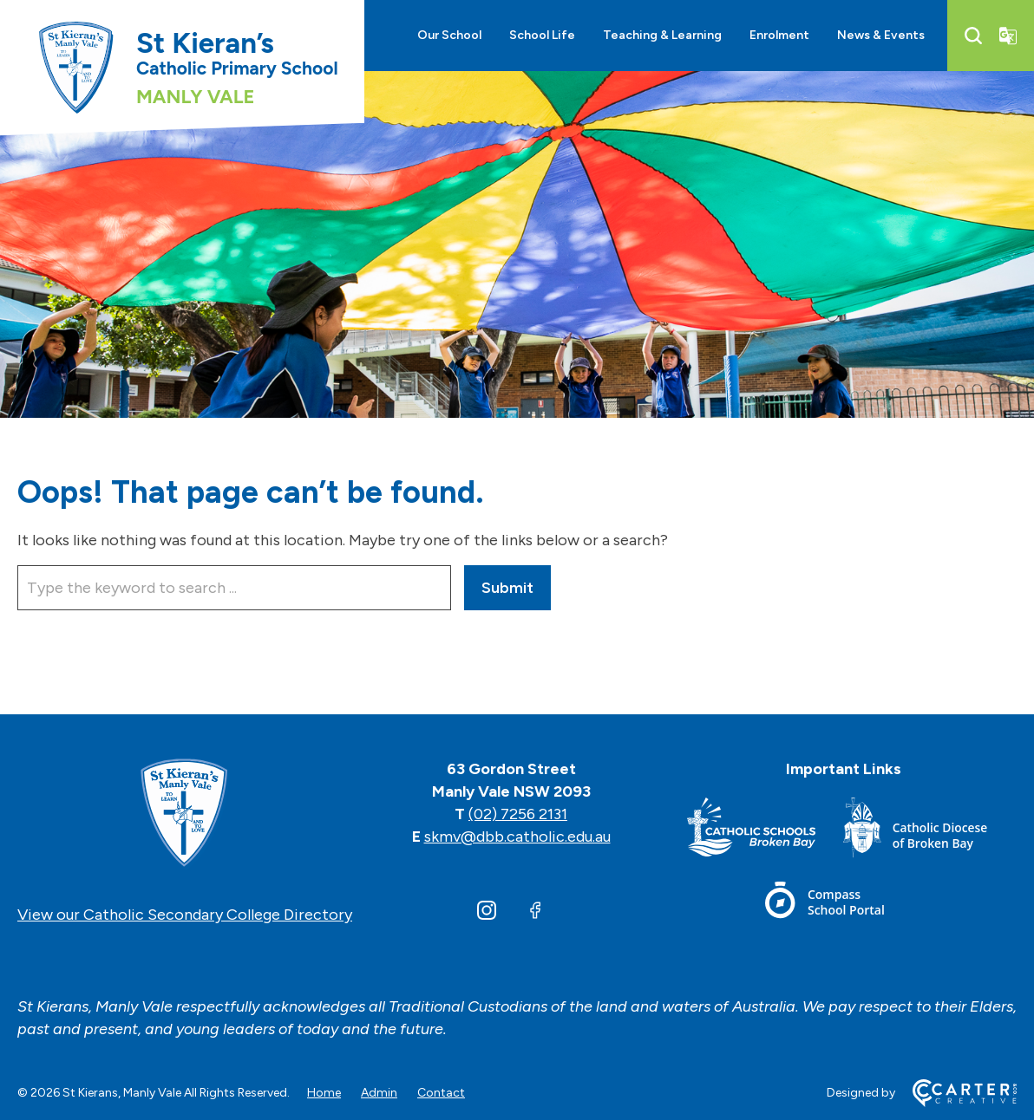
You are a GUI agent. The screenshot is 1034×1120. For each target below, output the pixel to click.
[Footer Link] (765, 831)
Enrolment (779, 35)
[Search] (973, 35)
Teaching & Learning (662, 35)
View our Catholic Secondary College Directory (184, 914)
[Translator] (1008, 35)
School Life (542, 35)
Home (324, 1092)
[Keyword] (234, 587)
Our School (449, 35)
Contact (441, 1092)
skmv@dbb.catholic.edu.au (517, 836)
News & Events (881, 35)
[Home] (184, 814)
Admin (379, 1092)
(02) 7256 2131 (517, 814)
